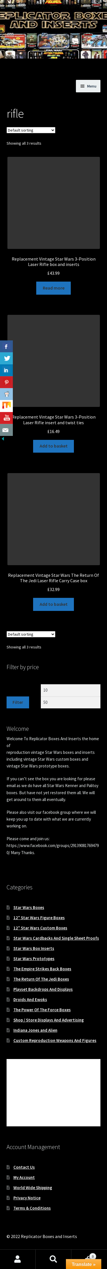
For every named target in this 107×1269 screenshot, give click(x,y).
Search (53, 1259)
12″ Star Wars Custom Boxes (40, 928)
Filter (18, 702)
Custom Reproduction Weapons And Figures (54, 1040)
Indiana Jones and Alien (35, 1030)
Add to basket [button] (54, 446)
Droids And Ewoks (30, 999)
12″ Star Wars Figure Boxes (39, 917)
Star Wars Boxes (28, 907)
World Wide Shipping (32, 1187)
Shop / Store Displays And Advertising (48, 1020)
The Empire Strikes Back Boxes (42, 968)
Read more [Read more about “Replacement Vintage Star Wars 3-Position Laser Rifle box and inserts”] (53, 288)
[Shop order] (31, 130)
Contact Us (24, 1167)
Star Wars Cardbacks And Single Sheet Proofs (56, 938)
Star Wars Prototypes (33, 958)
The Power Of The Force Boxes (42, 1009)
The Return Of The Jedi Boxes (41, 979)
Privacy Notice (27, 1198)
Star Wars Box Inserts (33, 948)
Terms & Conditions (32, 1208)
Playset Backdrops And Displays (43, 989)
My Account (24, 1177)
